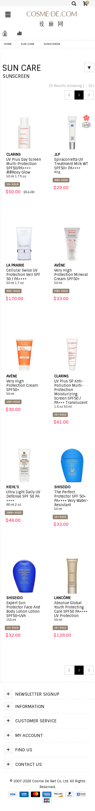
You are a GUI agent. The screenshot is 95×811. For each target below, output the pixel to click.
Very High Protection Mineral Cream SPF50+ (72, 276)
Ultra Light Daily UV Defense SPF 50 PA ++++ (24, 498)
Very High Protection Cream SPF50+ (24, 387)
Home (8, 44)
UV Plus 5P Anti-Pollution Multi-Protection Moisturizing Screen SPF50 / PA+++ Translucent (72, 394)
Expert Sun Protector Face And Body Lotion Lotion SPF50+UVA (24, 611)
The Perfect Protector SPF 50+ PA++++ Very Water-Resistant (72, 500)
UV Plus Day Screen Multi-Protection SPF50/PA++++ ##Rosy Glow (24, 168)
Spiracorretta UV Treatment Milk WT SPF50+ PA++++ (72, 165)
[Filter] (89, 67)
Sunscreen (52, 44)
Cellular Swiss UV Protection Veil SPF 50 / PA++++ (24, 276)
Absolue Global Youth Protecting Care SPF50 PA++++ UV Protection (72, 611)
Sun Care (27, 44)
